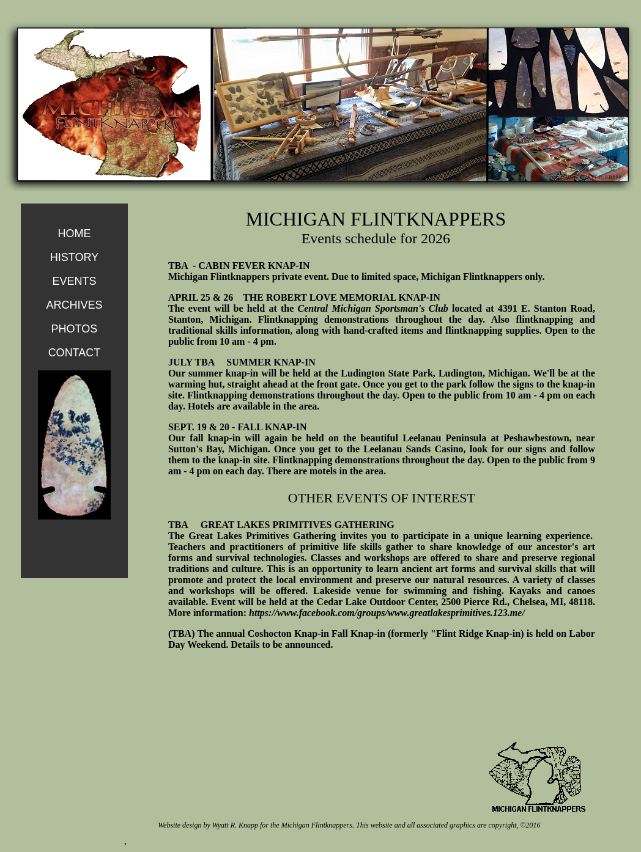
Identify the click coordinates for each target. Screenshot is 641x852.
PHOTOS (74, 329)
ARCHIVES (74, 305)
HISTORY (74, 257)
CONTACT (74, 353)
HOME (74, 233)
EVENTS (74, 281)
